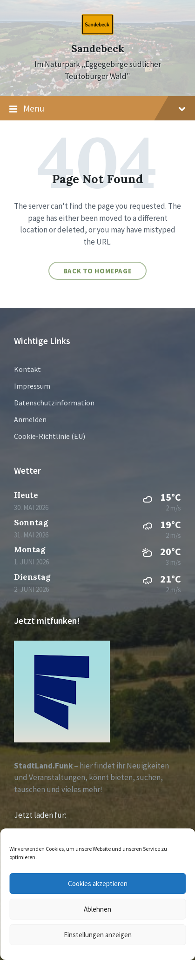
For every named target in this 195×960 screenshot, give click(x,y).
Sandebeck (97, 48)
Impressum (32, 386)
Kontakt (27, 369)
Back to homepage (97, 270)
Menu (97, 109)
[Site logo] (97, 32)
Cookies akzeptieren (98, 883)
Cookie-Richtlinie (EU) (49, 436)
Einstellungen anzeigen (98, 934)
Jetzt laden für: (40, 815)
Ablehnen (97, 909)
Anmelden (30, 419)
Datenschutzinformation (54, 402)
